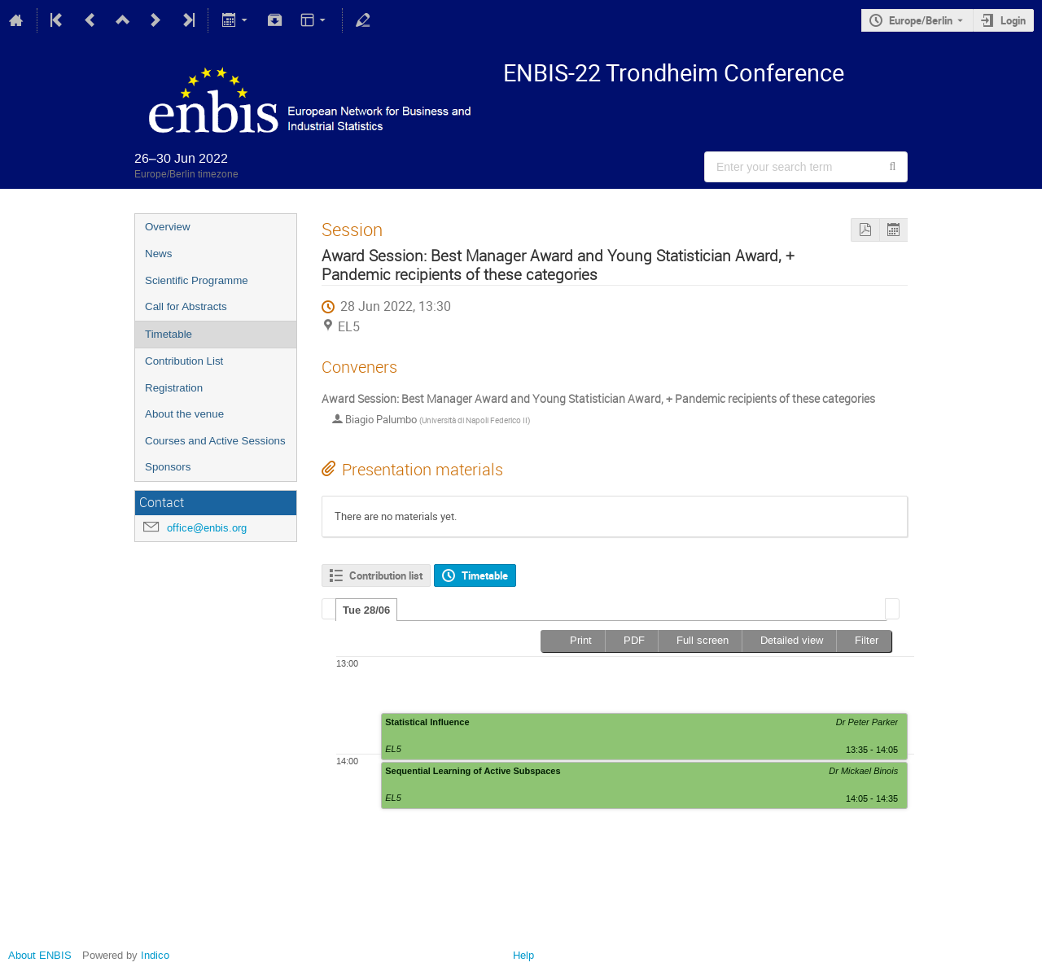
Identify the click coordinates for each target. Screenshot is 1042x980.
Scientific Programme (196, 280)
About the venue (184, 414)
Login (1013, 20)
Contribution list (385, 575)
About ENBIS (40, 955)
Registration (174, 388)
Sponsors (167, 467)
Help (523, 955)
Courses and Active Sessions (215, 441)
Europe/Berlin (920, 20)
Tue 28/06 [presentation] (366, 610)
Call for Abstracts (186, 306)
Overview (167, 227)
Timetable (168, 334)
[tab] (366, 609)
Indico (155, 955)
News (158, 253)
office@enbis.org (207, 528)
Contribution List (184, 361)
